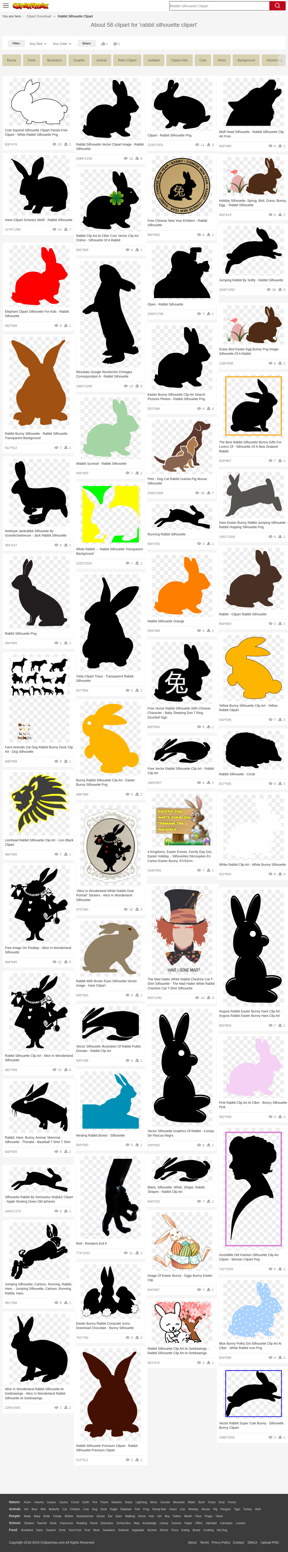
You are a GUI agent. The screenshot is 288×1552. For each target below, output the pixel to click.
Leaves (51, 1502)
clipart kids (179, 60)
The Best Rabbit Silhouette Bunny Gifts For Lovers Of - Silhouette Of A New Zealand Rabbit (250, 446)
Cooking (208, 1530)
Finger (209, 1516)
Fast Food (75, 1530)
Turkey (247, 1509)
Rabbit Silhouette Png (20, 633)
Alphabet (211, 1523)
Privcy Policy (221, 1542)
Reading (81, 1523)
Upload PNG (270, 1542)
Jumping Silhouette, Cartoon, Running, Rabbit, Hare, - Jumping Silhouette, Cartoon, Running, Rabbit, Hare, (33, 1288)
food (31, 60)
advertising (275, 60)
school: (15, 1523)
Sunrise (165, 1502)
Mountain (179, 1502)
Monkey (193, 1509)
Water (191, 1502)
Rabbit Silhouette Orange (166, 621)
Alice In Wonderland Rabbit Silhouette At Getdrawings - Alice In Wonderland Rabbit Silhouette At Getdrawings (35, 1393)
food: (13, 1530)
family (57, 1516)
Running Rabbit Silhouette (167, 534)
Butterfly (54, 1509)
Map (136, 1523)
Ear (110, 1516)
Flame (104, 1502)
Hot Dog (222, 1530)
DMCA (252, 1542)
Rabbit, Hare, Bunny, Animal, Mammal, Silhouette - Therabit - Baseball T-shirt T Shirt (34, 1142)
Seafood (123, 1530)
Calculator (226, 1523)
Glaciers (117, 1502)
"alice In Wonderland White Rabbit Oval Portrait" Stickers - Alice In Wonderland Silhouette (105, 895)
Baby (37, 1516)
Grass (128, 1502)
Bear (34, 1509)
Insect (173, 1509)
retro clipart (127, 60)
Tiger (237, 1509)
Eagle (113, 1509)
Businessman (85, 1516)
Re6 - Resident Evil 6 (91, 1243)
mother (69, 1516)
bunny (11, 60)
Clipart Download (39, 16)
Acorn (27, 1502)
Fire (94, 1502)
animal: (15, 1509)
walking (130, 1516)
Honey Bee (159, 1509)
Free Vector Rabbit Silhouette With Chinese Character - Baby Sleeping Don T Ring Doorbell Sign (179, 712)
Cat (64, 1509)
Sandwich (109, 1530)
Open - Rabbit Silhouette (165, 304)
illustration (54, 60)
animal (101, 60)
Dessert (51, 1530)
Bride (47, 1516)
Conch (75, 1502)
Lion (182, 1509)
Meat (96, 1530)
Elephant (126, 1509)
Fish (137, 1509)
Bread (196, 1530)
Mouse (206, 1509)
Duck (104, 1509)
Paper (188, 1523)
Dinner (164, 1530)
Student (29, 1523)
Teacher (42, 1523)
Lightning (141, 1502)
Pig (215, 1509)
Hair (151, 1516)
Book (53, 1523)
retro (222, 60)
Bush (201, 1502)
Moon (153, 1502)
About (192, 1542)
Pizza (174, 1530)
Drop (222, 1502)
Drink (62, 1530)
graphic (79, 60)
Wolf (258, 1509)
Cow (86, 1509)
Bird (43, 1509)
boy (167, 1516)
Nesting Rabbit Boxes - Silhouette (100, 1135)
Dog (94, 1509)
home (142, 1516)
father (177, 1516)
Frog (146, 1509)
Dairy (39, 1530)
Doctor (101, 1516)
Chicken (75, 1509)
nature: (14, 1502)
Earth (85, 1502)
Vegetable (138, 1530)
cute (203, 60)
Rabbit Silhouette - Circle (237, 774)
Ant (26, 1509)
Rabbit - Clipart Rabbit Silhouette (243, 614)
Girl (159, 1516)
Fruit (87, 1530)
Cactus (63, 1502)
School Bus (124, 1523)
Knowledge (149, 1523)
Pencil (94, 1523)
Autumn (39, 1502)
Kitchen (152, 1530)
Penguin (225, 1509)
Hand (219, 1516)
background (246, 60)
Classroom (66, 1523)
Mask (27, 1516)
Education (107, 1523)
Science (176, 1523)
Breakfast (27, 1530)
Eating (186, 1530)
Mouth (188, 1516)
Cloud (211, 1502)
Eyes (119, 1516)
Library (164, 1523)
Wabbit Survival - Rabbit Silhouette (101, 463)
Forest (232, 1502)
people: (15, 1516)
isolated (153, 60)
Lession (240, 1523)
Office (199, 1523)
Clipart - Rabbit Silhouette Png (169, 135)
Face (198, 1516)
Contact (238, 1542)
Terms (204, 1542)
